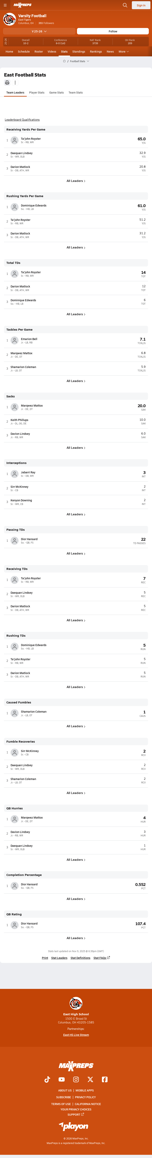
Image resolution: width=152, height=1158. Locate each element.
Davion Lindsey (20, 433)
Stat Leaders (59, 958)
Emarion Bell (29, 339)
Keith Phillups (19, 420)
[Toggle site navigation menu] (5, 5)
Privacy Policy (85, 1097)
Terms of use (61, 1104)
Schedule (24, 51)
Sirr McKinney (19, 486)
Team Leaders (15, 92)
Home (9, 51)
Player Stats (36, 92)
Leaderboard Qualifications (22, 120)
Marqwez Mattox (21, 353)
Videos (52, 51)
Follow (113, 31)
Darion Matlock (20, 167)
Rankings (96, 51)
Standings (78, 51)
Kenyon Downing (21, 500)
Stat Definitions (80, 958)
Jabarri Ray (28, 472)
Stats (64, 51)
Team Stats (76, 92)
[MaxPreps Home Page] (64, 61)
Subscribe (63, 1097)
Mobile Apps (85, 1090)
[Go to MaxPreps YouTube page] (61, 1079)
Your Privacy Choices (76, 1109)
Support (76, 1114)
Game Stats (56, 92)
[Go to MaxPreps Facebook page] (105, 1079)
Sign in (141, 5)
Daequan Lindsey (22, 153)
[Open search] (125, 5)
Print (45, 958)
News (110, 51)
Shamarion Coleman (23, 367)
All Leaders (76, 180)
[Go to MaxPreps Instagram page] (76, 1079)
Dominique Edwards (33, 205)
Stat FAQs (102, 958)
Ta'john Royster (31, 138)
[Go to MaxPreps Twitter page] (90, 1079)
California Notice (88, 1104)
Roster (39, 51)
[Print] (7, 82)
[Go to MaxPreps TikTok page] (47, 1079)
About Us (65, 1090)
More (123, 51)
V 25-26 (39, 31)
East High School (76, 1006)
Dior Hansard (29, 539)
